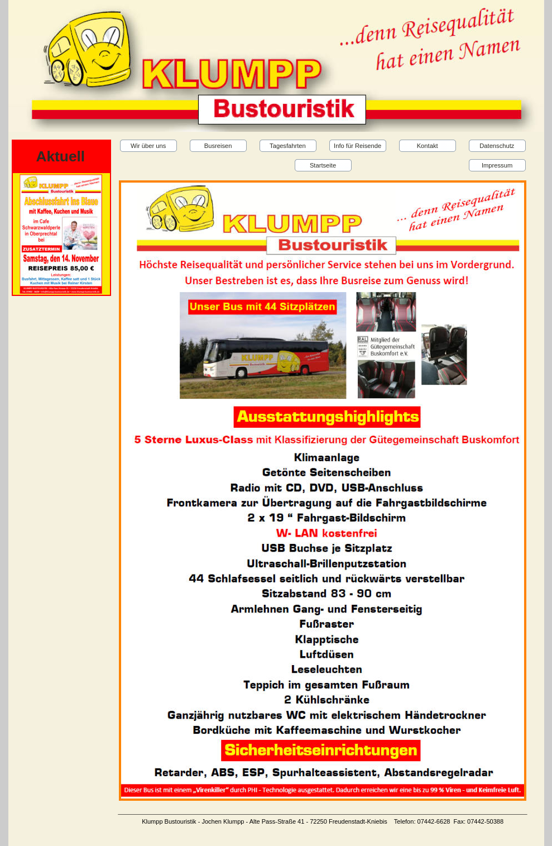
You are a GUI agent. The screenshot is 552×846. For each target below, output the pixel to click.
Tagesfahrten (288, 145)
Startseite (323, 165)
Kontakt (427, 145)
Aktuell (60, 156)
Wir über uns (148, 145)
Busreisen (218, 145)
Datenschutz (496, 145)
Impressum (497, 165)
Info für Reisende (357, 145)
